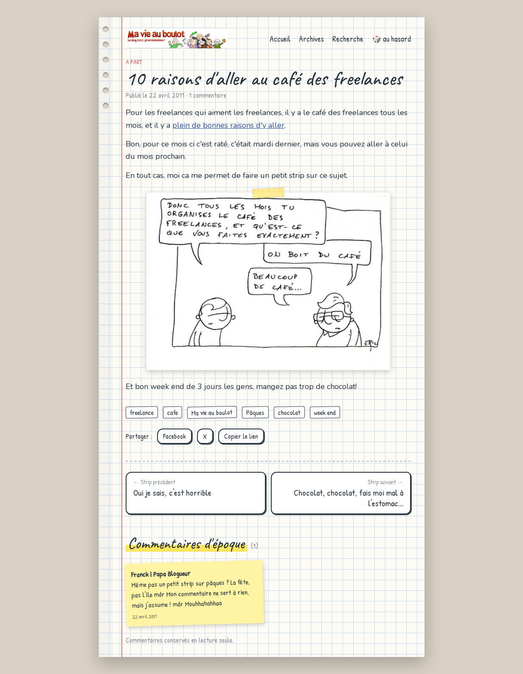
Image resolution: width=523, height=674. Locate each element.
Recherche (347, 39)
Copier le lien (241, 436)
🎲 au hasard (391, 39)
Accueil (280, 39)
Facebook (174, 436)
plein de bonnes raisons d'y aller (228, 125)
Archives (311, 39)
